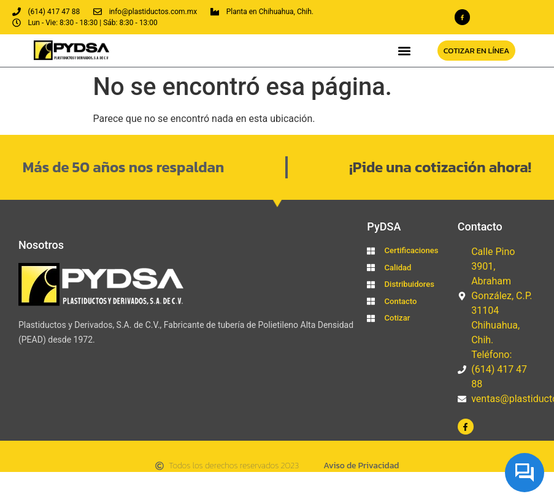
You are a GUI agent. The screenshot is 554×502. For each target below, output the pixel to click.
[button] (404, 50)
